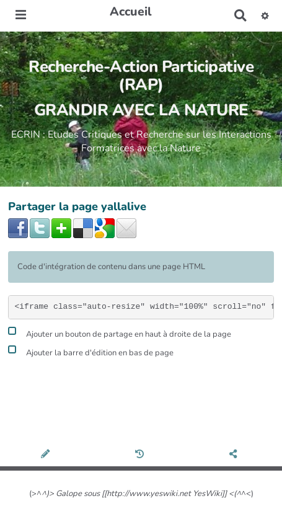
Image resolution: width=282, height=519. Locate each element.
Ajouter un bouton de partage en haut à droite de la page (119, 333)
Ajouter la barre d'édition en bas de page (91, 351)
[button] (265, 15)
